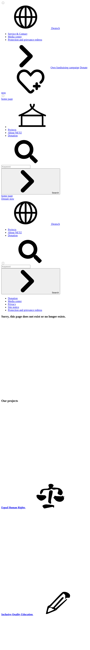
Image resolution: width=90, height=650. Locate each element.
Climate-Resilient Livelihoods (24, 486)
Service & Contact (17, 33)
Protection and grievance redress (25, 39)
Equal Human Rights (19, 492)
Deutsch (30, 28)
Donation (13, 135)
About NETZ (15, 132)
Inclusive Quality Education (22, 489)
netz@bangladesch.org (13, 458)
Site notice (13, 307)
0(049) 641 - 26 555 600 (23, 455)
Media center (15, 36)
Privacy (12, 304)
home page (7, 99)
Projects (12, 129)
